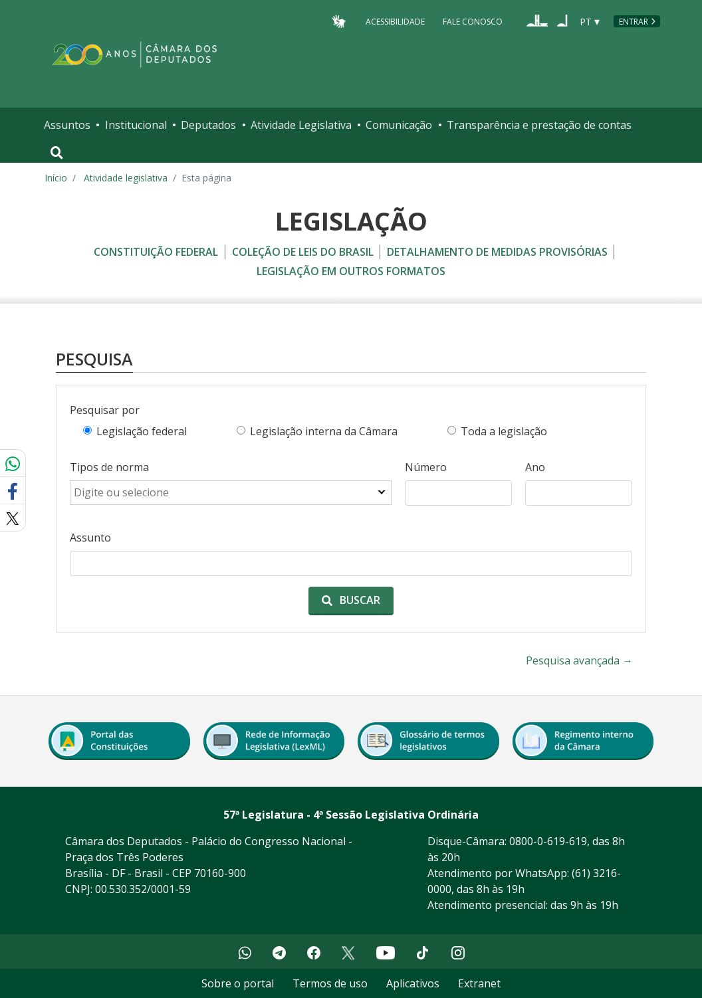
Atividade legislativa (126, 177)
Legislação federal (141, 431)
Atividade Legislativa (301, 125)
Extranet (479, 983)
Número (426, 467)
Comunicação (399, 125)
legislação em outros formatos (351, 271)
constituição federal (156, 252)
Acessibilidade (395, 21)
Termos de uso (330, 983)
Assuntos (67, 125)
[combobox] (231, 493)
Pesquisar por (105, 410)
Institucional (136, 125)
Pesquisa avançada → (579, 660)
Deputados (208, 125)
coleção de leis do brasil (303, 252)
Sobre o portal (237, 983)
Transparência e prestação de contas (539, 125)
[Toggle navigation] (57, 153)
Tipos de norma (109, 467)
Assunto (90, 537)
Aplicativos (412, 983)
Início (56, 177)
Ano (535, 467)
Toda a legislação (504, 431)
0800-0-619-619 (548, 841)
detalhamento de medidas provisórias (497, 252)
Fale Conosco (473, 21)
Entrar (633, 21)
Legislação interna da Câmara (324, 431)
